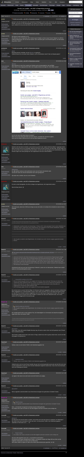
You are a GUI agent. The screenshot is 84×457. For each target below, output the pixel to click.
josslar (3, 19)
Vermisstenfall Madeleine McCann (75, 55)
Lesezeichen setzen (6, 29)
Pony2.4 (4, 301)
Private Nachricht (5, 25)
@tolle (13, 51)
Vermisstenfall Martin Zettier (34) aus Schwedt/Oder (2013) (75, 44)
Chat (50, 2)
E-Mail (52, 10)
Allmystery (7, 2)
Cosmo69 (3, 415)
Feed (49, 10)
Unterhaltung (76, 5)
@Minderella (15, 169)
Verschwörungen (43, 5)
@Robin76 (14, 418)
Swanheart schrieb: (19, 359)
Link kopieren (4, 27)
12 (59, 16)
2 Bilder (27, 13)
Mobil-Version (20, 452)
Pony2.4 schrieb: (18, 433)
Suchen (49, 13)
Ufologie (58, 5)
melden (64, 31)
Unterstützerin (6, 307)
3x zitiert (60, 445)
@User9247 (14, 328)
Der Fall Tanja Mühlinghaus (75, 32)
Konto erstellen (76, 24)
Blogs (31, 2)
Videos (37, 2)
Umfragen (69, 5)
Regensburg (39, 10)
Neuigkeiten (62, 2)
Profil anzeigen (5, 24)
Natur (63, 5)
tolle (2, 61)
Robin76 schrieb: (18, 402)
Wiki (56, 2)
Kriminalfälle (28, 5)
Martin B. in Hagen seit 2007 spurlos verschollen (75, 60)
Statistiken (44, 2)
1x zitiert (60, 246)
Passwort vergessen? (75, 22)
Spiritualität (35, 5)
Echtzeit (17, 2)
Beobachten (34, 13)
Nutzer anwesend (75, 9)
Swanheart (4, 342)
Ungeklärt (34, 10)
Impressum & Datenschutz (6, 452)
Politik (17, 5)
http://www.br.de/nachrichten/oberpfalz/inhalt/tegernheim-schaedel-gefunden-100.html (33, 252)
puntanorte (4, 48)
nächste (63, 16)
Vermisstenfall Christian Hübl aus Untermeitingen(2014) (75, 50)
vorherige (47, 16)
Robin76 (3, 218)
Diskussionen (25, 2)
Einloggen (76, 19)
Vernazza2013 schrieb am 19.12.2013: (23, 279)
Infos (54, 13)
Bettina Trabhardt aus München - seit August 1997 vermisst (75, 37)
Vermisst (29, 10)
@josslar (32, 52)
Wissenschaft (10, 5)
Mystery (22, 5)
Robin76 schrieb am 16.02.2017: (22, 306)
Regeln (14, 452)
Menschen (3, 5)
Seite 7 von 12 (5, 16)
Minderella (4, 144)
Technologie (52, 5)
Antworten (42, 13)
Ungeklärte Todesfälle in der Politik (75, 65)
